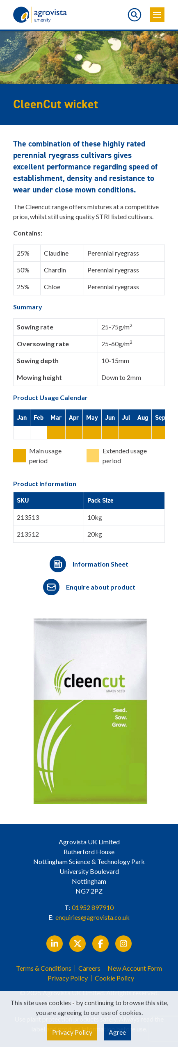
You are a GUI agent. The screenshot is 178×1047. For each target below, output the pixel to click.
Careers (89, 968)
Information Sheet (100, 564)
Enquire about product (100, 587)
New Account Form (134, 968)
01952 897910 (93, 907)
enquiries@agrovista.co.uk (92, 917)
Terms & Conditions (43, 968)
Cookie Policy (114, 978)
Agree (117, 1032)
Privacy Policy (68, 978)
